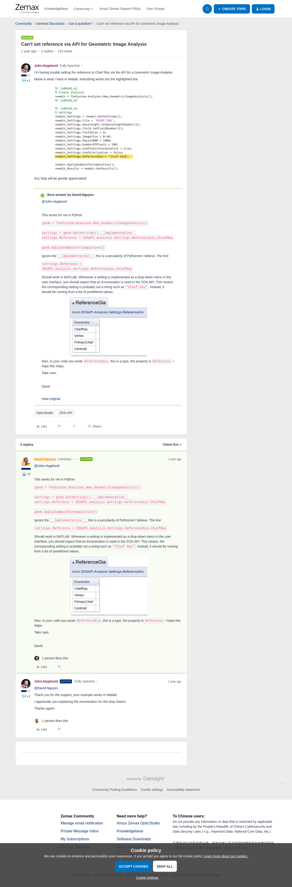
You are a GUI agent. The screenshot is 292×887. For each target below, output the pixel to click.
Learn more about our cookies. (226, 856)
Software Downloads (134, 839)
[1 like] (51, 658)
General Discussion (50, 23)
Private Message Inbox (80, 831)
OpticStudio (44, 413)
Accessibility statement (183, 790)
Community (23, 23)
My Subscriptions (75, 839)
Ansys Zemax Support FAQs (120, 9)
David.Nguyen (45, 459)
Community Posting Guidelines (114, 790)
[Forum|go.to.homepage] (27, 9)
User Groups (155, 9)
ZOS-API (65, 413)
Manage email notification (82, 823)
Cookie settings (152, 790)
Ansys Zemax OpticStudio (138, 823)
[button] (232, 9)
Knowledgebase (56, 9)
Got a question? (80, 23)
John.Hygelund (46, 65)
